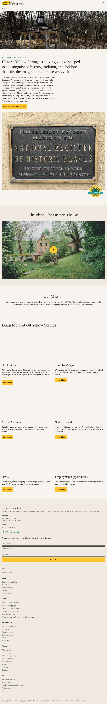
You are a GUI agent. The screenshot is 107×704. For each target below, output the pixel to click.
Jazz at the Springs (9, 606)
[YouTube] (18, 532)
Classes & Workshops (9, 582)
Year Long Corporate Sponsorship (14, 685)
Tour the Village (64, 365)
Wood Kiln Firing (7, 588)
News (5, 477)
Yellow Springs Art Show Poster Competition (18, 617)
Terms (15, 701)
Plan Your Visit (7, 573)
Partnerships (6, 688)
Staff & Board (63, 422)
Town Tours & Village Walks (11, 608)
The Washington (8, 632)
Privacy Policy (7, 701)
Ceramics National (8, 614)
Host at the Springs (9, 626)
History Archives (8, 659)
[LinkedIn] (10, 532)
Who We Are (6, 650)
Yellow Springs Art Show (10, 603)
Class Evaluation (7, 593)
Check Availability (8, 635)
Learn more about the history (14, 107)
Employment (6, 667)
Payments (5, 641)
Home (4, 9)
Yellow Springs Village (9, 656)
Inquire (4, 638)
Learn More (7, 382)
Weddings (5, 629)
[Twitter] (14, 532)
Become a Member (8, 679)
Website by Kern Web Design (75, 701)
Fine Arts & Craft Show (10, 611)
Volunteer (5, 691)
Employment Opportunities (71, 477)
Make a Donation (8, 682)
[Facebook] (3, 532)
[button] (53, 250)
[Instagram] (7, 532)
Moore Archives (11, 422)
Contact (5, 670)
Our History (9, 365)
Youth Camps (6, 585)
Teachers (5, 590)
